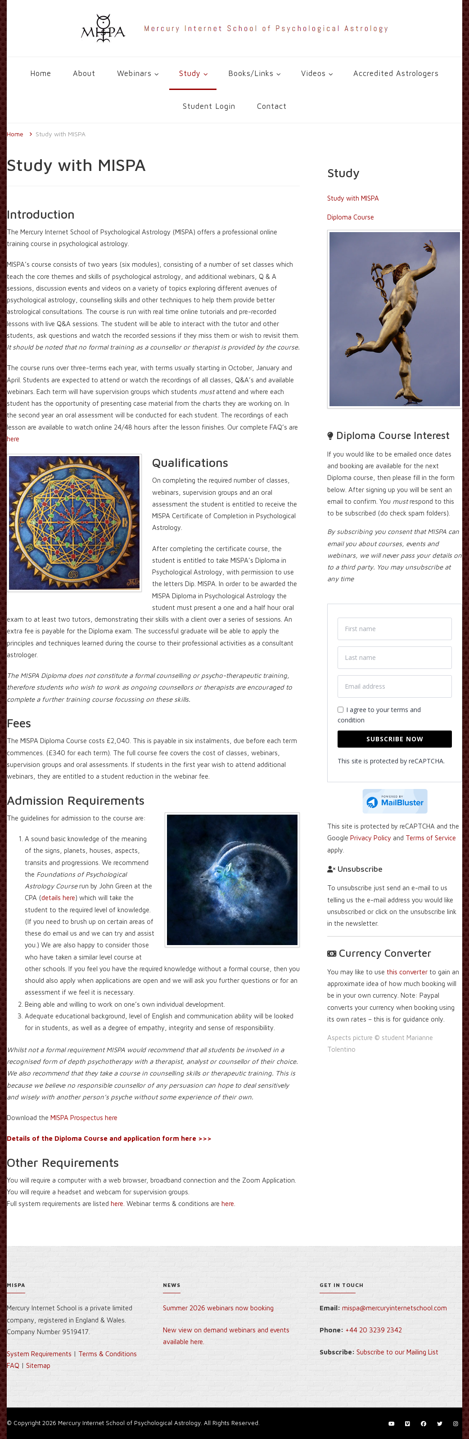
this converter (407, 972)
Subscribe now (395, 739)
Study (190, 73)
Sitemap (38, 1365)
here (13, 439)
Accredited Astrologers (396, 73)
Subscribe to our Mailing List (397, 1352)
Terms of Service (431, 838)
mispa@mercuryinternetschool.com (394, 1308)
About (84, 73)
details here (58, 897)
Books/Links (251, 73)
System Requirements (39, 1354)
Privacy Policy (370, 838)
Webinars (134, 73)
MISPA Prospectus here (83, 1117)
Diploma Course (350, 217)
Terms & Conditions (107, 1354)
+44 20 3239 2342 (373, 1330)
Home (40, 73)
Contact (272, 106)
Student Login (209, 106)
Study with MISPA (353, 198)
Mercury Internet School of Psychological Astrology (129, 1422)
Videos (313, 73)
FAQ (13, 1365)
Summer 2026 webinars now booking (218, 1308)
